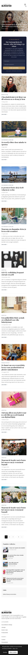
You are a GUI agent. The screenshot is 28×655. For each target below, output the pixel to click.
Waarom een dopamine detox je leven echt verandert (13, 230)
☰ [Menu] (25, 5)
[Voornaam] (14, 61)
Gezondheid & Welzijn (6, 624)
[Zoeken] (26, 6)
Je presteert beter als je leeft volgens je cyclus (12, 189)
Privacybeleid (4, 642)
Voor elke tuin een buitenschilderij (13, 563)
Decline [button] (5, 652)
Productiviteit (4, 632)
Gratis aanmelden (14, 67)
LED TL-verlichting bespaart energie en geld (12, 273)
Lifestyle (3, 627)
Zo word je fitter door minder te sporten (13, 143)
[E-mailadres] (14, 64)
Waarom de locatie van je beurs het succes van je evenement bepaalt (13, 462)
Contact (3, 639)
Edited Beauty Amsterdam (9, 594)
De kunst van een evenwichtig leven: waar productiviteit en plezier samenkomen (13, 367)
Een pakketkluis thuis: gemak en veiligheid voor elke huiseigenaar (12, 320)
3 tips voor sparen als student (17, 548)
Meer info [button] (15, 648)
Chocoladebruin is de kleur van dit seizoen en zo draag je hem (13, 98)
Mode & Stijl (4, 630)
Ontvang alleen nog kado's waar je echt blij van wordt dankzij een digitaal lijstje (13, 415)
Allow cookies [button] (13, 652)
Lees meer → (4, 114)
